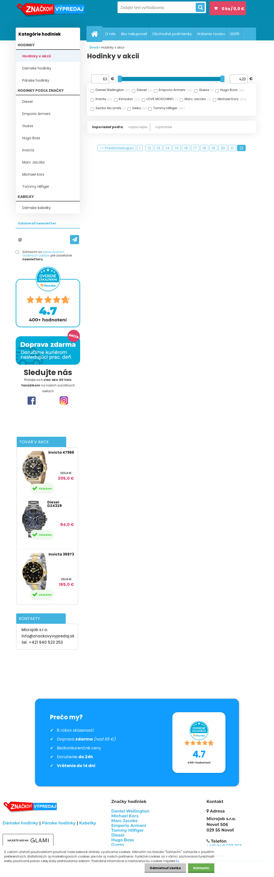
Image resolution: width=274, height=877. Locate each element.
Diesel (27, 101)
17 (195, 148)
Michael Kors (33, 174)
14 (167, 148)
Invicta (28, 150)
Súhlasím (201, 868)
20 (223, 148)
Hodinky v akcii (36, 56)
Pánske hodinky (35, 80)
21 (232, 148)
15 (177, 148)
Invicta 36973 (61, 554)
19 (213, 148)
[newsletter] (74, 239)
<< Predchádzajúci (117, 148)
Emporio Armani (36, 113)
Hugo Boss (31, 138)
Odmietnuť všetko (165, 868)
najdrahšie (163, 127)
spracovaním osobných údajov (43, 254)
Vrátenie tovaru (211, 33)
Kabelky (87, 823)
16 (186, 148)
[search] (200, 7)
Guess (27, 125)
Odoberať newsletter (37, 223)
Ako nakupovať (134, 33)
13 (158, 148)
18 (204, 148)
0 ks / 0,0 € (233, 9)
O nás (110, 33)
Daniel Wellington (130, 811)
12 (149, 148)
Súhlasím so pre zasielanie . (47, 255)
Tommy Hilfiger (35, 186)
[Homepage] (96, 34)
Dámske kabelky (36, 207)
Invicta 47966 (61, 452)
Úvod (93, 47)
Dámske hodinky (36, 68)
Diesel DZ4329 (54, 503)
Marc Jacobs (33, 162)
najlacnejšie (137, 127)
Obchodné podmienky (172, 33)
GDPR (234, 33)
